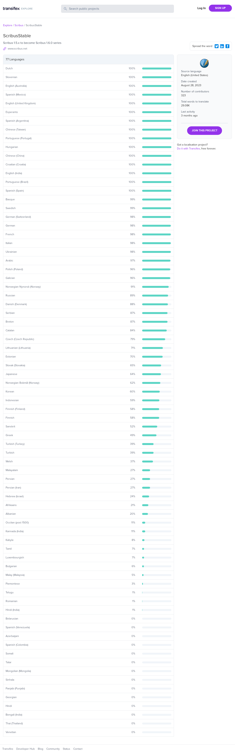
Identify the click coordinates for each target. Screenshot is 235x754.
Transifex (7, 749)
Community (53, 749)
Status (66, 749)
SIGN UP (220, 8)
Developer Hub (25, 749)
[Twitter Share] (216, 46)
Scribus (19, 25)
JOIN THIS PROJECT (204, 130)
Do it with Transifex (188, 148)
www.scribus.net (17, 48)
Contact (77, 749)
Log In (201, 8)
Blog (40, 749)
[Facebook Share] (227, 46)
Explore (7, 25)
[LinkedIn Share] (222, 46)
